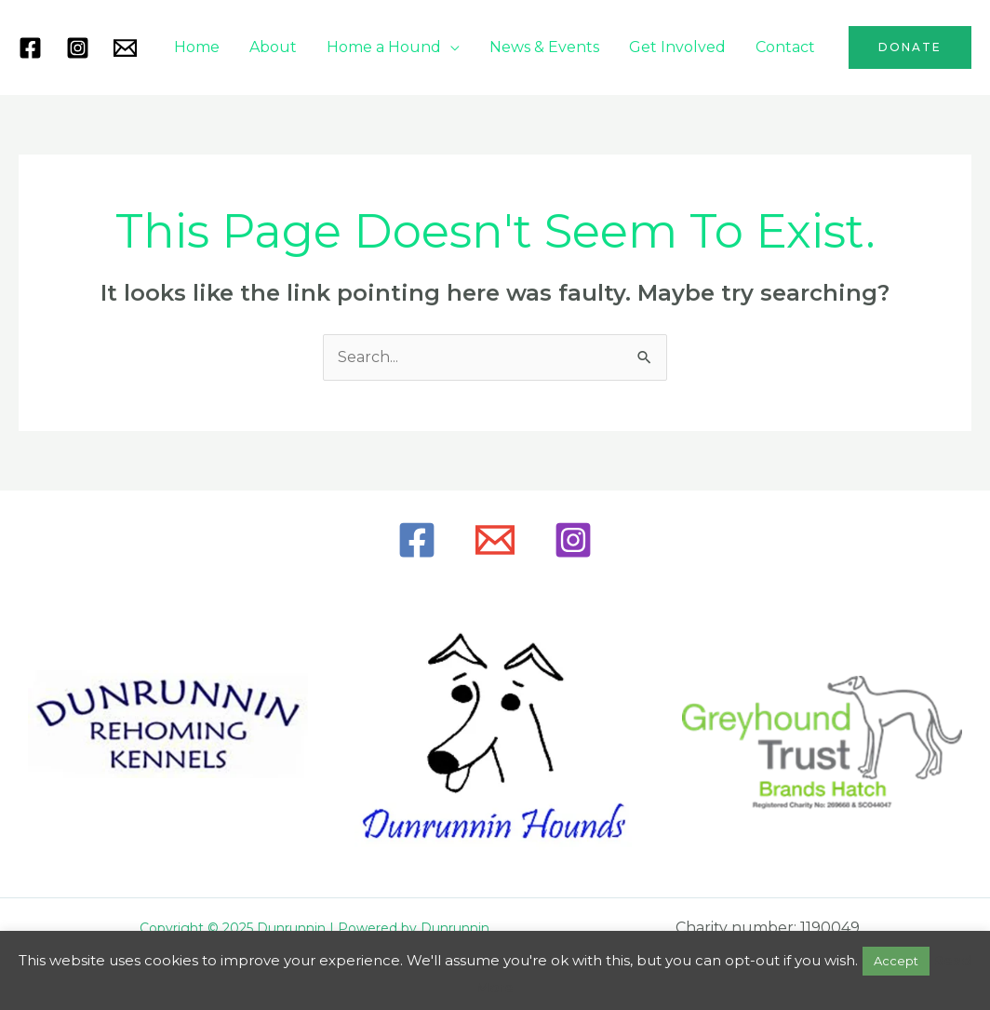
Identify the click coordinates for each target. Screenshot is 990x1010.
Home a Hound (384, 47)
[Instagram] (77, 48)
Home (197, 47)
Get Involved (677, 47)
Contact (785, 47)
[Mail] (125, 48)
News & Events (544, 47)
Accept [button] (896, 960)
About (273, 47)
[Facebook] (30, 48)
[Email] (495, 540)
